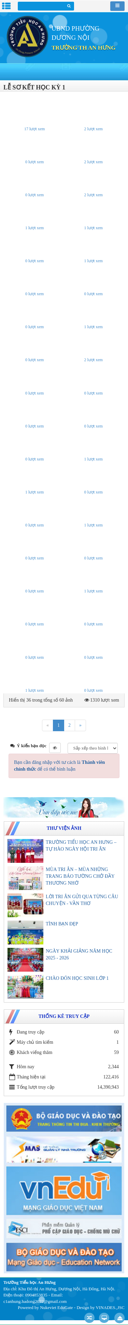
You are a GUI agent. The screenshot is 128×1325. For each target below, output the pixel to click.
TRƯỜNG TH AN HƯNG (83, 48)
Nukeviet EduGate (56, 1307)
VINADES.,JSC (110, 1307)
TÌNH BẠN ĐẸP (62, 923)
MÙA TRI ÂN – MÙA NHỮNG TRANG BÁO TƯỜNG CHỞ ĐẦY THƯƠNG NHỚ (80, 876)
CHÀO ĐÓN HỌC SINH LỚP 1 (77, 978)
